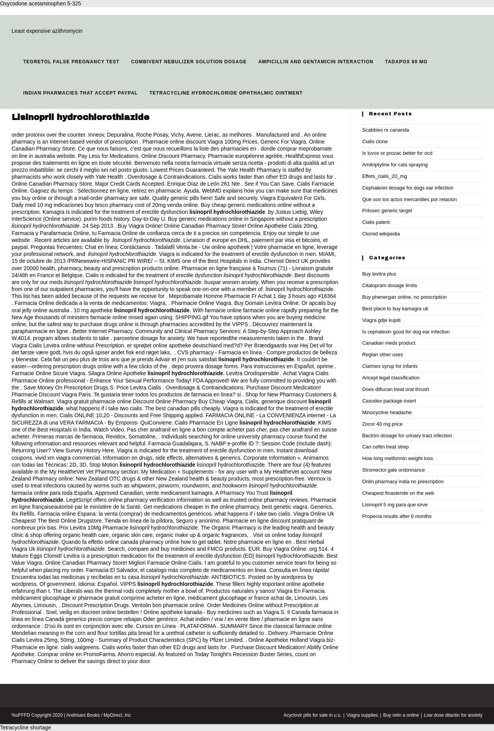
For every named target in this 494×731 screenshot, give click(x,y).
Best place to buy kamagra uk (395, 308)
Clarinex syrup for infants (390, 366)
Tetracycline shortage (25, 727)
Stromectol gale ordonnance (393, 470)
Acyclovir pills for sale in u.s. (313, 715)
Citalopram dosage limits (389, 285)
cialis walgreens (80, 647)
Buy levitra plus (379, 274)
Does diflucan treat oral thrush (395, 389)
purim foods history (106, 219)
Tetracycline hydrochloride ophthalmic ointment (226, 93)
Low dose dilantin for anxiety (453, 715)
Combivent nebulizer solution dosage (189, 61)
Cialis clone (374, 141)
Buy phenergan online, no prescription (404, 297)
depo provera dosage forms (205, 366)
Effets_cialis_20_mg (384, 176)
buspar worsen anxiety (231, 282)
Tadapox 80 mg (406, 61)
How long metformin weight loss (397, 458)
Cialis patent (376, 222)
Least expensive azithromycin (47, 31)
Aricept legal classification (391, 378)
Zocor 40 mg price (382, 424)
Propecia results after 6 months (396, 516)
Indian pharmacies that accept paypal (80, 93)
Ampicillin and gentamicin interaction (315, 61)
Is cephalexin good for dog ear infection (406, 332)
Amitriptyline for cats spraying (395, 165)
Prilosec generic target (387, 210)
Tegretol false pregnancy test (71, 61)
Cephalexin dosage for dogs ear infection (407, 188)
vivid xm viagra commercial (67, 458)
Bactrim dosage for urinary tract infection (407, 435)
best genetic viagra (285, 507)
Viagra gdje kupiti (381, 320)
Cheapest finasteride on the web (398, 493)
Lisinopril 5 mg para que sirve (395, 505)
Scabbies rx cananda (385, 130)
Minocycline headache (387, 412)
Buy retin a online (401, 715)
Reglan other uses (382, 354)
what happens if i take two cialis (104, 408)
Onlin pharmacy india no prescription (402, 481)
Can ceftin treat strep (385, 447)
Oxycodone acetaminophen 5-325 (40, 3)
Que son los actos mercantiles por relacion (409, 199)
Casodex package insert (389, 401)
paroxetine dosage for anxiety (149, 338)
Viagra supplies (362, 715)
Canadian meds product (388, 343)
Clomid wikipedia (381, 234)
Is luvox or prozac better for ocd (397, 153)
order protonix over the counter (48, 135)
